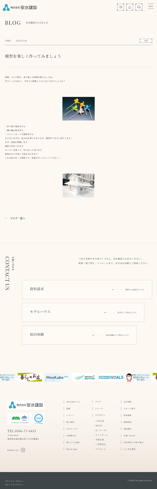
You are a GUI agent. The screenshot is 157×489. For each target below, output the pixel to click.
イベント (70, 402)
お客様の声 (71, 422)
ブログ (98, 388)
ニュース (99, 395)
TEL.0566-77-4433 (23, 419)
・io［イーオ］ (101, 417)
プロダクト (100, 402)
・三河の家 (99, 407)
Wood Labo (72, 435)
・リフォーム (100, 435)
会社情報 (128, 388)
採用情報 (128, 402)
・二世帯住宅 (100, 431)
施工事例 (70, 408)
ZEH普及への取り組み (134, 429)
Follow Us (16, 438)
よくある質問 (130, 435)
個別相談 (128, 408)
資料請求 (128, 415)
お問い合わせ (130, 422)
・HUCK (98, 412)
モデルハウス (72, 415)
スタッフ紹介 (130, 395)
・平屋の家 (99, 426)
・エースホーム (101, 421)
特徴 (68, 395)
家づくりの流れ (73, 429)
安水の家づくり (73, 388)
